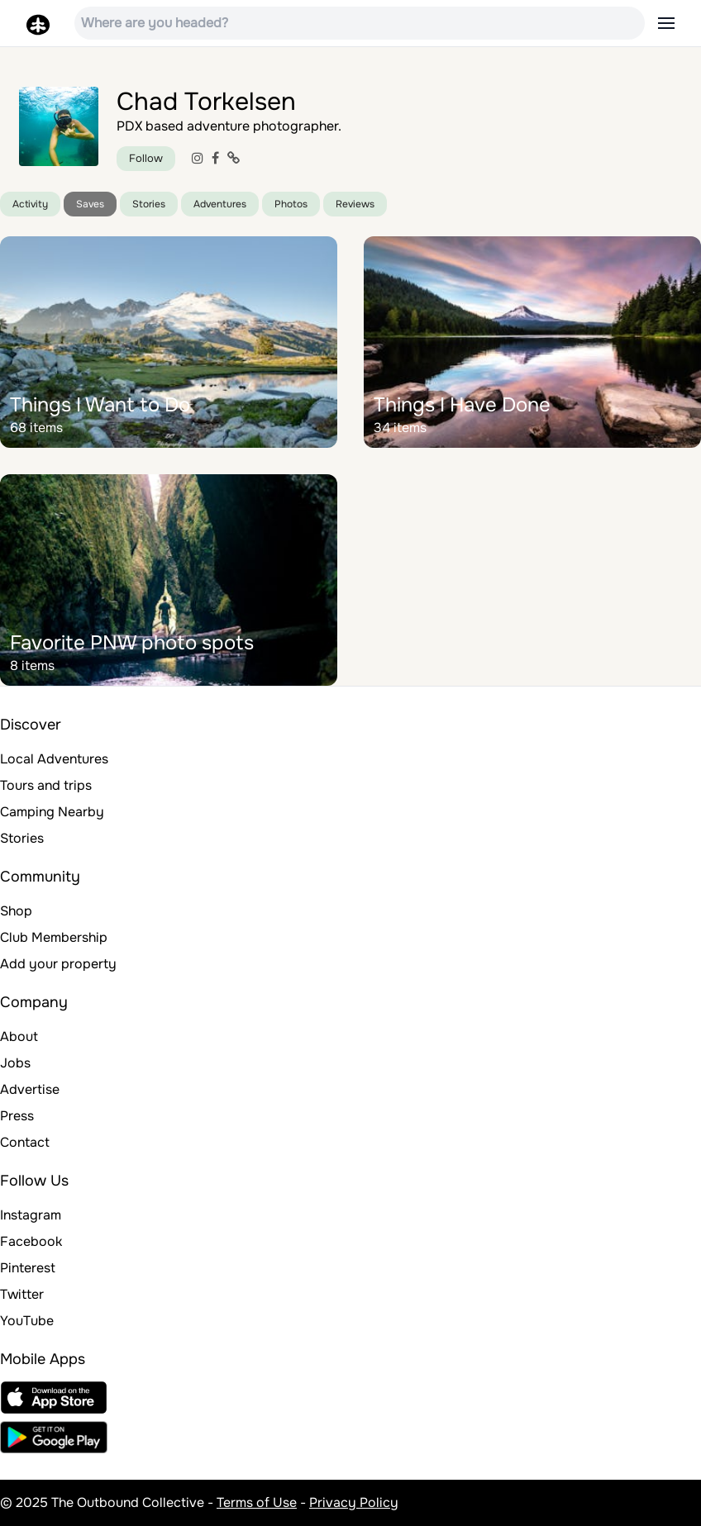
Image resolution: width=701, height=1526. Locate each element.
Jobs (15, 1063)
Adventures (219, 204)
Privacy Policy (353, 1502)
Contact (25, 1142)
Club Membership (53, 937)
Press (17, 1115)
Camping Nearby (52, 811)
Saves (90, 204)
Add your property (58, 963)
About (19, 1036)
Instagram (30, 1215)
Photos (291, 204)
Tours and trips (46, 785)
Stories (148, 204)
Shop (16, 911)
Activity (30, 204)
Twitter (22, 1294)
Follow (146, 158)
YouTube (27, 1320)
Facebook (31, 1241)
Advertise (30, 1089)
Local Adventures (54, 759)
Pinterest (27, 1267)
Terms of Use (257, 1502)
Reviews (355, 204)
